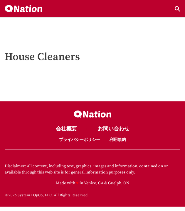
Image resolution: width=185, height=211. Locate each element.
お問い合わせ (114, 129)
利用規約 (118, 139)
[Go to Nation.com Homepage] (23, 9)
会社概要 (66, 129)
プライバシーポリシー (79, 139)
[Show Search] (177, 9)
